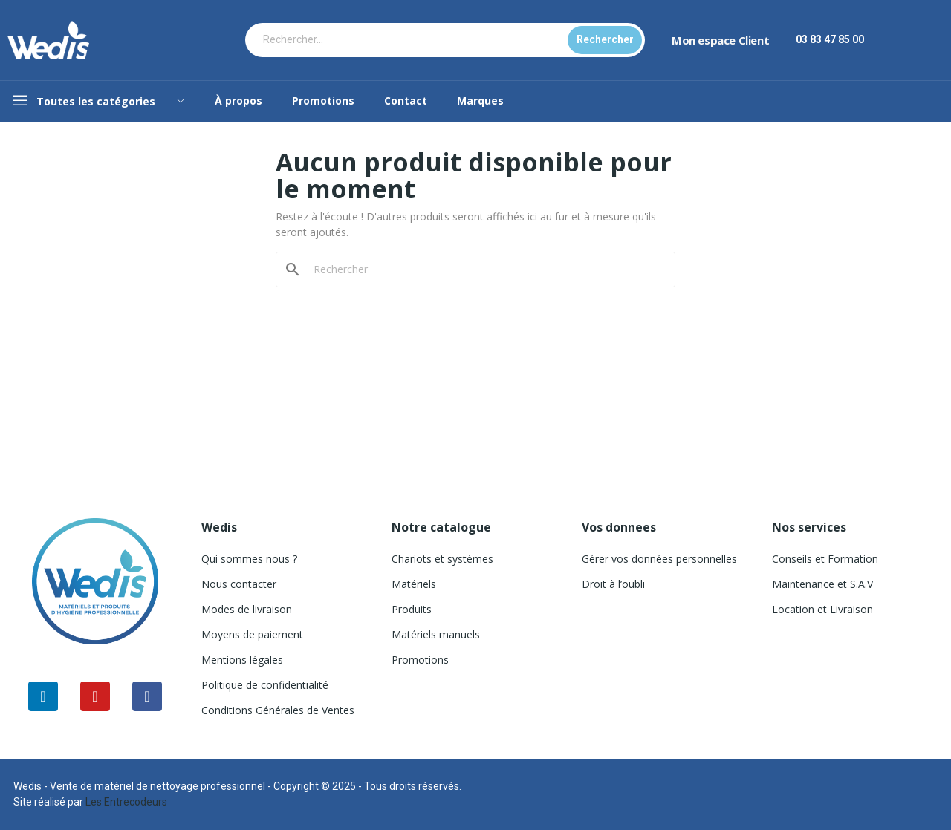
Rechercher (605, 39)
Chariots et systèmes (442, 559)
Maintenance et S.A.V (822, 584)
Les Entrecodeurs (126, 802)
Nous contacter (238, 584)
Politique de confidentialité (264, 685)
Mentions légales (242, 660)
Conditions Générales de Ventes (277, 710)
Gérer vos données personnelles (659, 559)
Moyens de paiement (252, 634)
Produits (412, 609)
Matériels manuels (436, 634)
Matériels (414, 584)
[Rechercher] (484, 269)
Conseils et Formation (825, 559)
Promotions (420, 660)
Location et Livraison (822, 609)
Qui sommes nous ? (249, 559)
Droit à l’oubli (613, 584)
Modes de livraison (246, 609)
